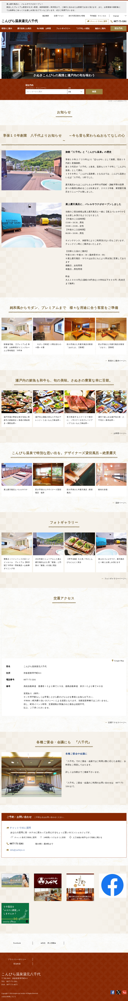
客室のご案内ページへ (115, 361)
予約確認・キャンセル (98, 16)
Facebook (17, 943)
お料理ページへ (118, 433)
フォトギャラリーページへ (114, 579)
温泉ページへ (119, 503)
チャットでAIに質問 (19, 828)
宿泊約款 (17, 964)
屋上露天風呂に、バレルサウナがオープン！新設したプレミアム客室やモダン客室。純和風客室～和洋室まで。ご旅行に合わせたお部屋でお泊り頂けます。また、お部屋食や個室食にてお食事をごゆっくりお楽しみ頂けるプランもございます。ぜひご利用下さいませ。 (63, 7)
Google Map (118, 660)
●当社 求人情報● (48, 943)
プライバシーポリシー (17, 959)
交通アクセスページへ (115, 722)
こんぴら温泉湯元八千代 (21, 974)
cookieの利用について (9, 997)
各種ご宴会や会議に (76, 753)
